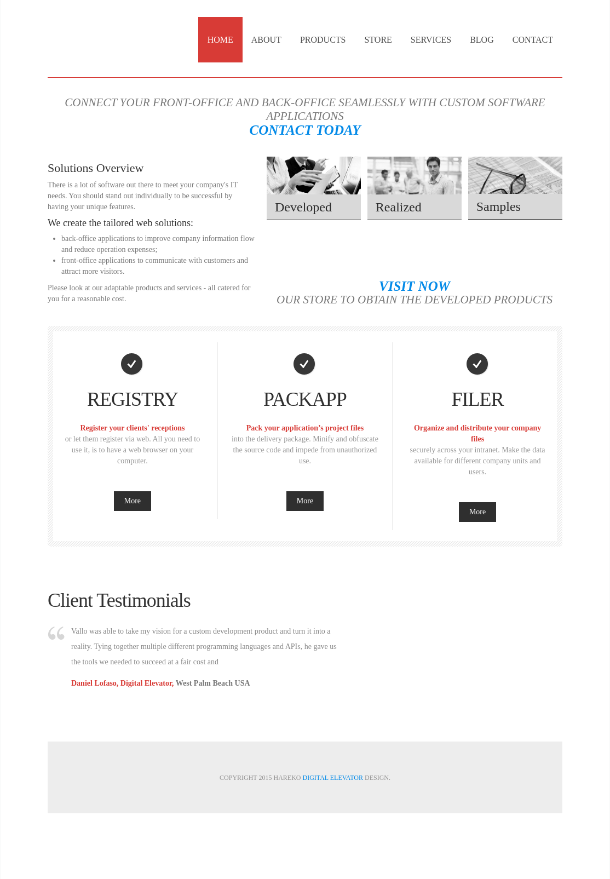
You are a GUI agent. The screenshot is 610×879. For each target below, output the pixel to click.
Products (323, 39)
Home (220, 39)
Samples (498, 206)
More (132, 501)
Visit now (414, 286)
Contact (533, 39)
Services (431, 39)
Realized (399, 207)
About (266, 39)
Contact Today (304, 130)
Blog (482, 39)
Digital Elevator (332, 778)
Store (378, 39)
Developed (303, 207)
